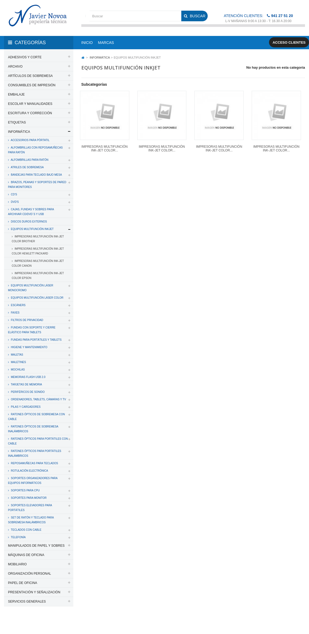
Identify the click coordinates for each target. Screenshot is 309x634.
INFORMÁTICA (19, 132)
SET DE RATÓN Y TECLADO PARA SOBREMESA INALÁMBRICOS (31, 520)
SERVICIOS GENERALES (27, 601)
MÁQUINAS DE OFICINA (26, 555)
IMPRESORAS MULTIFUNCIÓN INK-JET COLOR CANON (38, 263)
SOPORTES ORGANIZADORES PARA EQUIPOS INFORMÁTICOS (33, 480)
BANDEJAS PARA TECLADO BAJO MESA (36, 174)
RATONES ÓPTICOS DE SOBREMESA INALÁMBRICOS (33, 429)
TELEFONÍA (18, 537)
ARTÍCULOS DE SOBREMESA (30, 76)
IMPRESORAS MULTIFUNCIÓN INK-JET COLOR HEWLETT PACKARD (38, 251)
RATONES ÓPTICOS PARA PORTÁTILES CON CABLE (38, 441)
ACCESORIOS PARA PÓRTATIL (30, 140)
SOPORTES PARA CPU (25, 490)
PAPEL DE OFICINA (22, 583)
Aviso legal (164, 623)
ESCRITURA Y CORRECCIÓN (30, 113)
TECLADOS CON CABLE (25, 529)
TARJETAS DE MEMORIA (26, 384)
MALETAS (16, 354)
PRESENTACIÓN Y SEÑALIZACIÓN (34, 592)
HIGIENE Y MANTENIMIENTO (28, 347)
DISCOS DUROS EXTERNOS (28, 221)
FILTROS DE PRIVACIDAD (26, 320)
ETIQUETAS (17, 122)
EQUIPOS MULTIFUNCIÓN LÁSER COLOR (36, 297)
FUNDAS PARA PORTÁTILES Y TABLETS (36, 339)
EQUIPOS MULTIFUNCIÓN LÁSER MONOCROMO (30, 288)
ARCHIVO (15, 66)
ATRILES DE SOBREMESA (27, 167)
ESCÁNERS (18, 305)
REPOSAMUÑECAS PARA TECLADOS (34, 463)
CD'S (13, 194)
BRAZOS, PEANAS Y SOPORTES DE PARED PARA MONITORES (37, 184)
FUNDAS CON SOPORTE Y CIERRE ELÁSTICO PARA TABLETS (31, 330)
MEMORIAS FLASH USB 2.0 (27, 377)
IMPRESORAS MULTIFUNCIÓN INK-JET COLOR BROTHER (38, 239)
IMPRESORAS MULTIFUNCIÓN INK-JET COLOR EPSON (38, 275)
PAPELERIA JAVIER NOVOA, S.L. (40, 623)
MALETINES (18, 362)
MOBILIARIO (17, 564)
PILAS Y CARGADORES (25, 406)
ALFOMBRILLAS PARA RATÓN (29, 159)
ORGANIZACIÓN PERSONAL (29, 573)
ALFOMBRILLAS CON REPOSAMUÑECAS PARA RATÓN (35, 150)
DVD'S (14, 201)
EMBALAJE (16, 94)
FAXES (14, 312)
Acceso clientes (289, 42)
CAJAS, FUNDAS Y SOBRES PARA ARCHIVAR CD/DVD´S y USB (31, 212)
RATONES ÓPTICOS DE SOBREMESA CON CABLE (36, 417)
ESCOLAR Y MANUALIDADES (30, 104)
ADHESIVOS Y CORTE (25, 57)
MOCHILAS (17, 369)
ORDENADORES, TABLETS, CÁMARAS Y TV (38, 399)
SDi (298, 623)
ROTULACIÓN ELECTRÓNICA (29, 470)
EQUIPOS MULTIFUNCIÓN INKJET (32, 229)
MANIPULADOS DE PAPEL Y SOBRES (36, 545)
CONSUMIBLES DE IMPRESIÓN (31, 85)
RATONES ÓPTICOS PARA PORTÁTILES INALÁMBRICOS (34, 453)
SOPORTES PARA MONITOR (28, 497)
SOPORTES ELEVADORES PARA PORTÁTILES (30, 508)
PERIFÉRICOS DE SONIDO (27, 391)
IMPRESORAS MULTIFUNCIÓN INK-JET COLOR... (105, 148)
